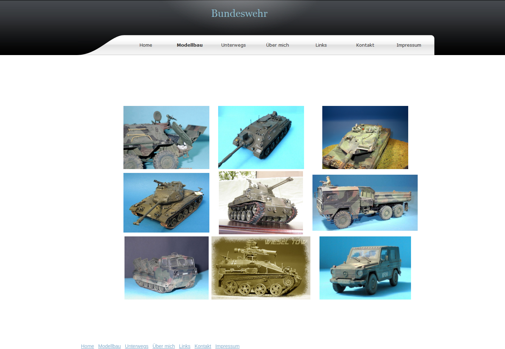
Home (87, 346)
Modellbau (109, 346)
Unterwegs (136, 346)
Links (184, 346)
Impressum (227, 346)
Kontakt (203, 346)
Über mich (164, 346)
